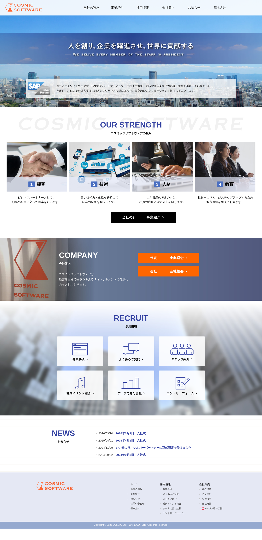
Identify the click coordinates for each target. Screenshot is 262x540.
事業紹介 (117, 7)
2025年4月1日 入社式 (131, 452)
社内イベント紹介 (77, 395)
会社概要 (221, 279)
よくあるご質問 (130, 357)
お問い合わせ (137, 515)
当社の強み (91, 7)
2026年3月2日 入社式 (131, 444)
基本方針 (220, 7)
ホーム (134, 495)
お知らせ (194, 7)
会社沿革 (163, 279)
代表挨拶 (163, 262)
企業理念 (221, 262)
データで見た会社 (129, 395)
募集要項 (78, 357)
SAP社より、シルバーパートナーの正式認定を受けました (153, 459)
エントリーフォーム (181, 395)
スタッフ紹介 (183, 357)
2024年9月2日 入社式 (131, 466)
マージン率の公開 (213, 520)
